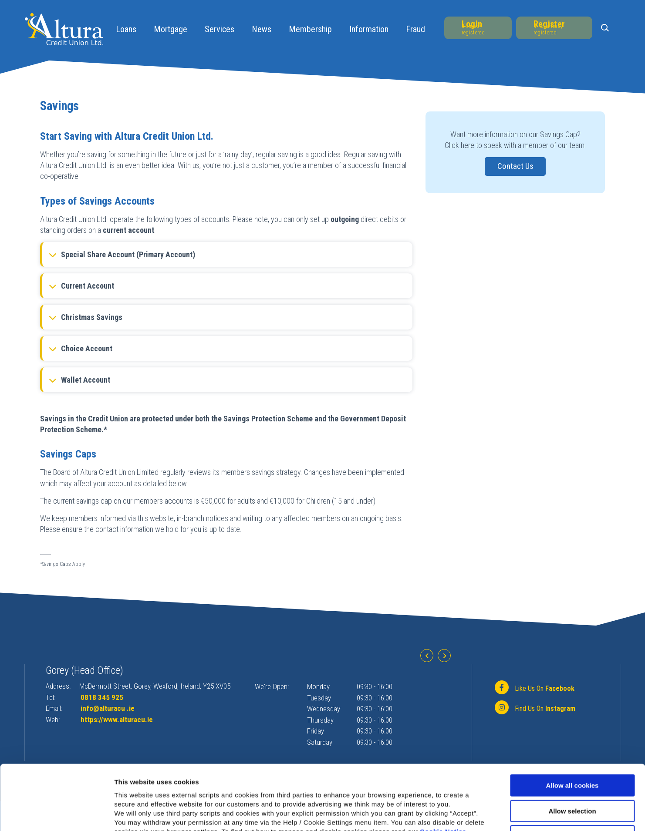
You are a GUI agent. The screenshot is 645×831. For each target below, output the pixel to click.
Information (368, 29)
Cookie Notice (443, 770)
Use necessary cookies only (572, 775)
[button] (606, 28)
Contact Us (515, 166)
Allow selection (572, 750)
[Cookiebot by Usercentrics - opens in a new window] (56, 814)
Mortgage (170, 29)
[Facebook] (533, 688)
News (261, 29)
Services (219, 29)
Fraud (415, 29)
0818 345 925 (102, 697)
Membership (310, 29)
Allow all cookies (572, 724)
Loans (126, 29)
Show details (457, 814)
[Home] (64, 28)
